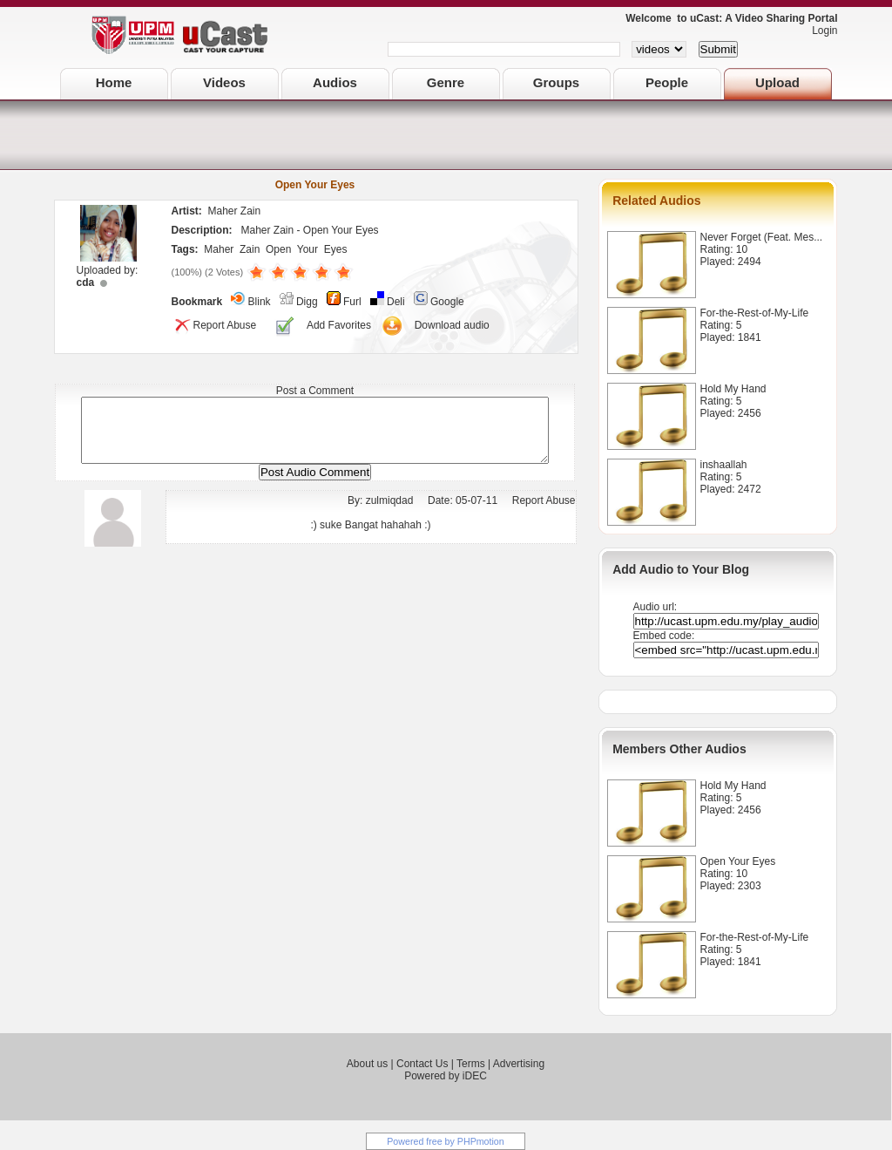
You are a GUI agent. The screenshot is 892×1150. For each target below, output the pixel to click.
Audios (335, 82)
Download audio (452, 325)
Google (447, 302)
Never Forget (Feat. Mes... (761, 237)
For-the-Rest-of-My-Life (754, 313)
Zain (250, 249)
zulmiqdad (390, 513)
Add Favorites (339, 325)
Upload (777, 82)
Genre (445, 82)
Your (307, 249)
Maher (218, 249)
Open (278, 249)
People (666, 82)
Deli (396, 302)
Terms (470, 1064)
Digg (307, 302)
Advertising (518, 1064)
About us (367, 1064)
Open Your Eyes (738, 861)
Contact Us (422, 1064)
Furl (352, 302)
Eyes (336, 249)
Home (114, 82)
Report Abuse (214, 325)
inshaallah (723, 465)
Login (820, 30)
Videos (224, 82)
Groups (556, 82)
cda (86, 282)
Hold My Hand (733, 389)
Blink (259, 302)
